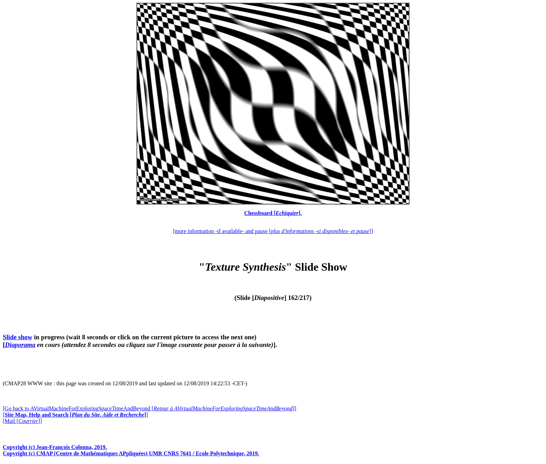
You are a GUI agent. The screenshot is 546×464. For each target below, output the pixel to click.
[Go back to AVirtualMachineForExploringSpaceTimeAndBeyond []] (149, 408)
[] (75, 415)
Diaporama (20, 344)
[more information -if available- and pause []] (273, 231)
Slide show (17, 337)
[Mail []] (22, 421)
